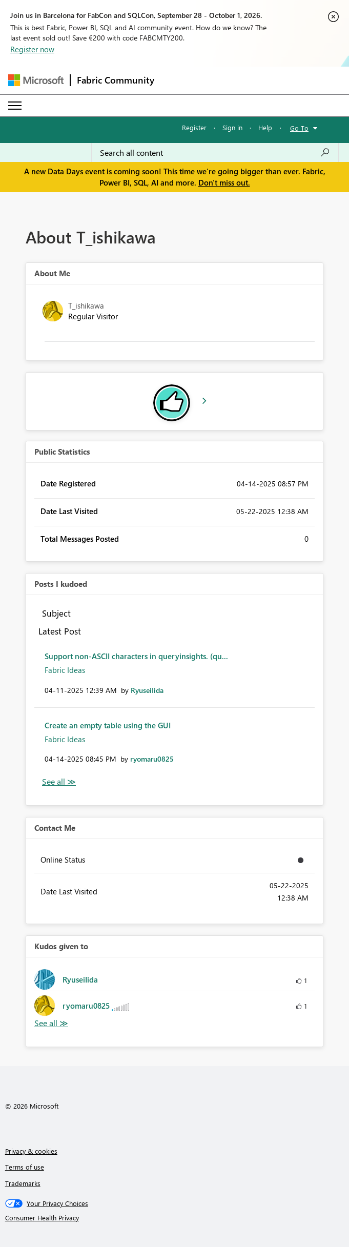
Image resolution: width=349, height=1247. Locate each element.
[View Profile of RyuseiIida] (147, 690)
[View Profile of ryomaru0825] (152, 759)
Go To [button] (299, 128)
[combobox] (215, 152)
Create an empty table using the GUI (108, 725)
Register (194, 127)
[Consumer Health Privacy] (174, 1218)
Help (265, 127)
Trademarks (22, 1183)
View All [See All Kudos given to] (51, 1023)
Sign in (232, 127)
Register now (32, 49)
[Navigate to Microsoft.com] (36, 80)
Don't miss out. (224, 182)
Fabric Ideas (65, 670)
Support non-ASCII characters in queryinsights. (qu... (136, 656)
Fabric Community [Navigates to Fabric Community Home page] (115, 80)
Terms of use (24, 1166)
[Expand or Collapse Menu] (15, 105)
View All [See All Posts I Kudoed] (59, 782)
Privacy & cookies (31, 1151)
